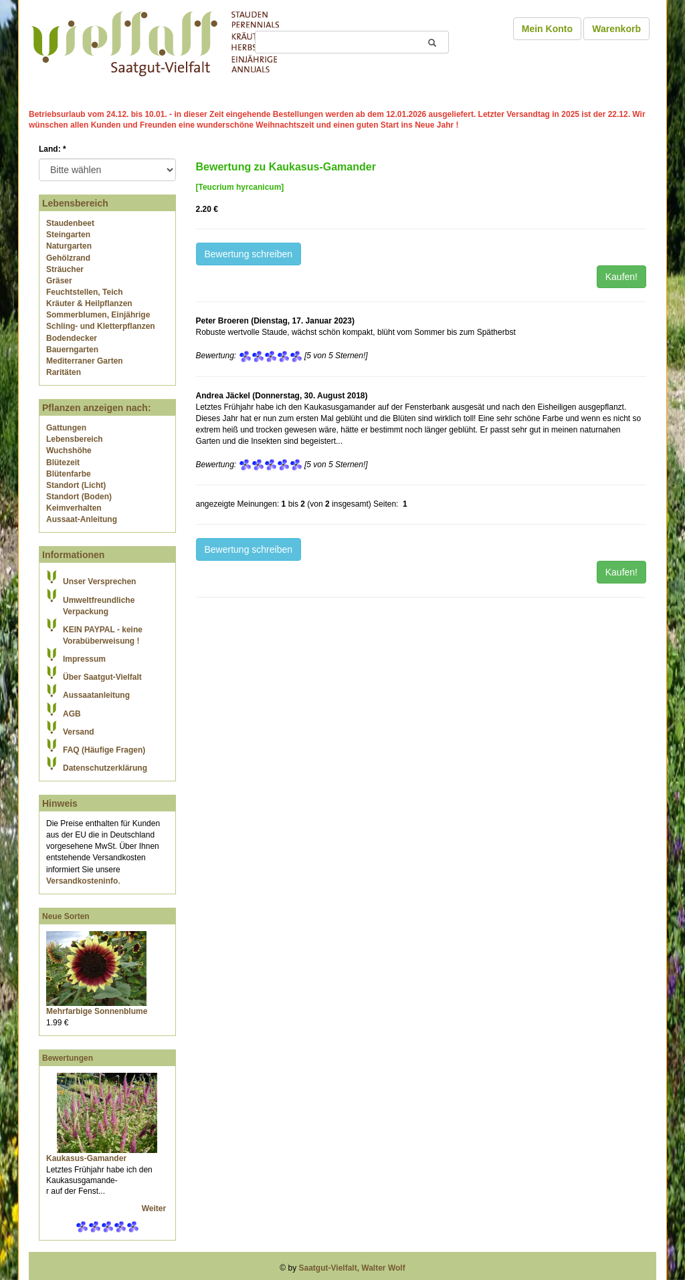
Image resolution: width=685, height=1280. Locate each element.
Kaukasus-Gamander (86, 1158)
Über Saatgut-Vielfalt (102, 677)
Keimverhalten (74, 508)
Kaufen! (621, 276)
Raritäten (63, 372)
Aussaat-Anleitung (81, 519)
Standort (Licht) (76, 485)
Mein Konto (547, 28)
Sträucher (65, 269)
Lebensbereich (74, 439)
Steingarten (68, 234)
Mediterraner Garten (84, 361)
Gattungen (66, 427)
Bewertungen (67, 1058)
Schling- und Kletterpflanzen (100, 326)
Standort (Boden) (79, 496)
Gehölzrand (68, 258)
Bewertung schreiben (249, 254)
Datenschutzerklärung (105, 768)
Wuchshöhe (69, 450)
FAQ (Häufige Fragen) (104, 750)
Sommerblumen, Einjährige (98, 314)
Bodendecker (71, 338)
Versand (78, 732)
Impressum (84, 659)
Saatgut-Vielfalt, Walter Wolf (352, 1268)
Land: (52, 149)
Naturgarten (69, 246)
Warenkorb (616, 28)
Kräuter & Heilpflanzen (89, 303)
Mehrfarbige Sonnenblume (96, 1011)
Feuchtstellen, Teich (84, 292)
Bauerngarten (72, 349)
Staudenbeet (70, 223)
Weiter (155, 1208)
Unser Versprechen (99, 581)
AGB (72, 714)
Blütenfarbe (68, 474)
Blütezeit (63, 462)
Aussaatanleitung (96, 695)
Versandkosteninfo (82, 881)
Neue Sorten (66, 916)
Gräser (59, 280)
